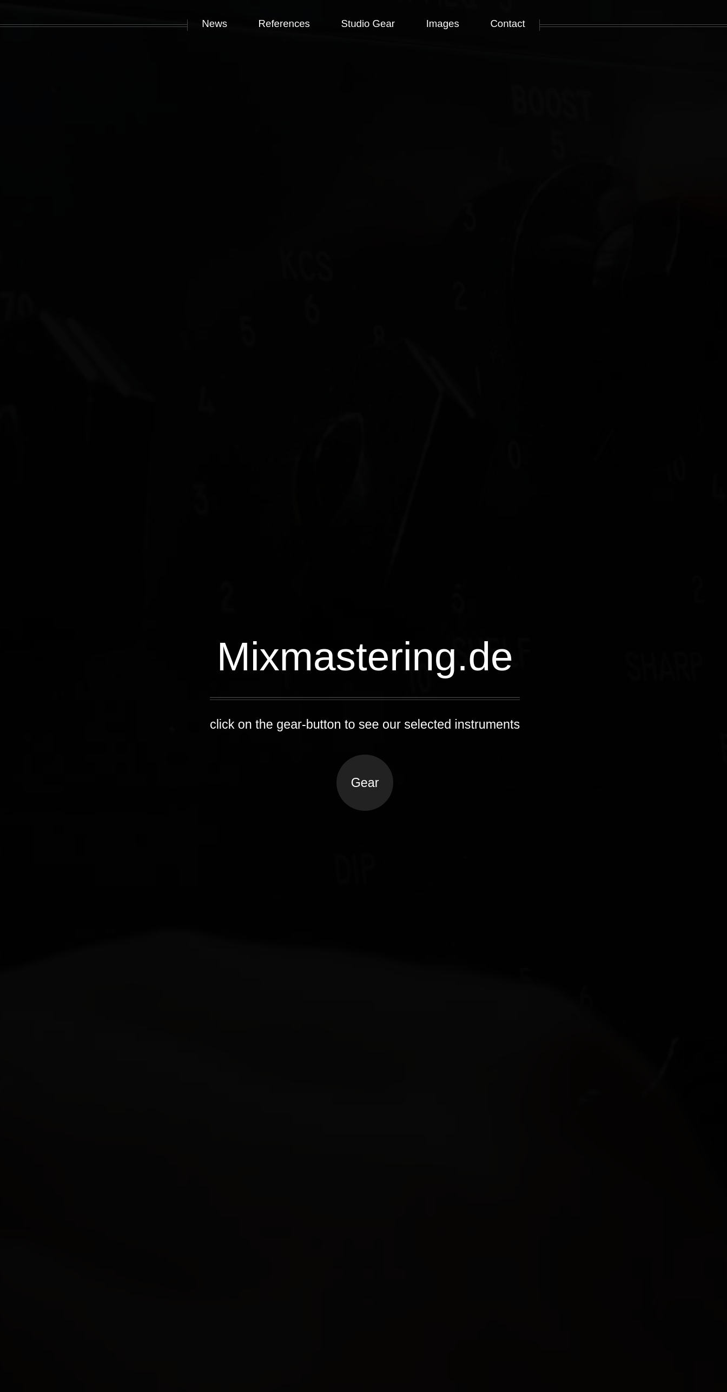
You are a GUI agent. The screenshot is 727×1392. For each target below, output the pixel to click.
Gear (365, 783)
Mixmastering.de (365, 656)
